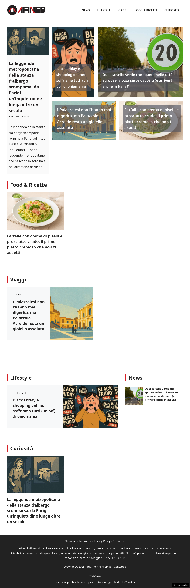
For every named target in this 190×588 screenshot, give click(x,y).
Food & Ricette (146, 10)
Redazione (85, 541)
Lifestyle (104, 10)
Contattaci (120, 566)
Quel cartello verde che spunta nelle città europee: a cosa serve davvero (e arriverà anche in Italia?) (137, 80)
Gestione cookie (180, 585)
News (86, 10)
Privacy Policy (102, 541)
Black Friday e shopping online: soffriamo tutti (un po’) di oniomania (72, 77)
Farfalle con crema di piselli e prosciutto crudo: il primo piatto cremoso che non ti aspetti (151, 118)
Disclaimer (119, 541)
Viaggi (123, 10)
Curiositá (171, 10)
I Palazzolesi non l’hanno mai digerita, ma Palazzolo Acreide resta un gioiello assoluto (84, 118)
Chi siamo (71, 541)
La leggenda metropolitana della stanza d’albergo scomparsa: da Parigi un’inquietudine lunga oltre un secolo (25, 86)
